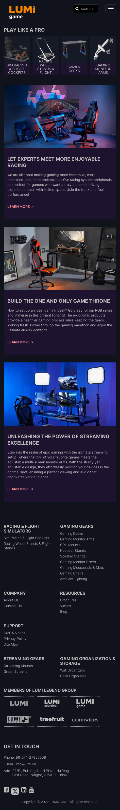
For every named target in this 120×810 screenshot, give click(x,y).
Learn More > (20, 206)
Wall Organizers (72, 670)
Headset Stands (73, 550)
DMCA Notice (14, 633)
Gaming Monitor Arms (77, 539)
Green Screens (15, 671)
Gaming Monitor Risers (78, 562)
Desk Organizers (73, 676)
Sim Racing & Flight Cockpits (26, 538)
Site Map (11, 644)
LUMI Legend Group (54, 690)
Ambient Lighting (73, 579)
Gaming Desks (71, 533)
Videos (65, 606)
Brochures (68, 600)
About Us (11, 600)
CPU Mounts (70, 545)
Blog (63, 611)
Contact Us (13, 606)
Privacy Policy (15, 638)
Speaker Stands (73, 556)
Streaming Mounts (18, 666)
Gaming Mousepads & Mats (82, 567)
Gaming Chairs (71, 573)
